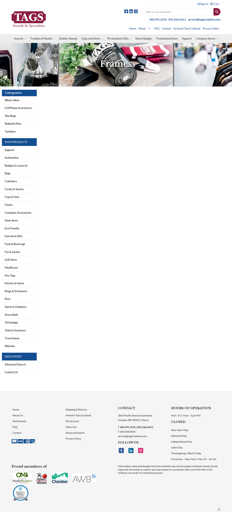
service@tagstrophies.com (204, 19)
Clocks (9, 204)
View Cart (71, 426)
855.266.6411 (177, 19)
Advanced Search (15, 364)
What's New (12, 100)
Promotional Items (167, 38)
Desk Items (11, 220)
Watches (10, 346)
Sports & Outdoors (16, 306)
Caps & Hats (12, 197)
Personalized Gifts (119, 38)
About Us (17, 415)
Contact (166, 28)
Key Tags (10, 275)
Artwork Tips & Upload (187, 28)
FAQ (157, 28)
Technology (11, 322)
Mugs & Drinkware (16, 291)
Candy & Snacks (14, 189)
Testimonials (19, 421)
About (142, 28)
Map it (145, 419)
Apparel (187, 38)
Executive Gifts (13, 236)
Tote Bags (10, 116)
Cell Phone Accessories (18, 108)
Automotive (12, 157)
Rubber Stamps (68, 38)
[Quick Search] (178, 11)
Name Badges (143, 38)
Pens (7, 299)
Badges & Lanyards (16, 165)
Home (132, 28)
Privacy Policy (211, 28)
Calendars (11, 181)
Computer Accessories (18, 212)
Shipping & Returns (76, 409)
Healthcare (11, 267)
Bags (7, 173)
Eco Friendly (12, 228)
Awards (20, 38)
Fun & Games (12, 252)
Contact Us (11, 372)
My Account (72, 421)
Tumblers (10, 131)
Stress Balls (11, 314)
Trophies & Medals (42, 38)
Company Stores (207, 38)
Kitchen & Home (14, 283)
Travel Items (12, 338)
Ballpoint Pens (13, 123)
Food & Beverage (15, 244)
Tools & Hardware (15, 330)
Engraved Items (92, 38)
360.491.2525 (158, 19)
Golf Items (11, 259)
